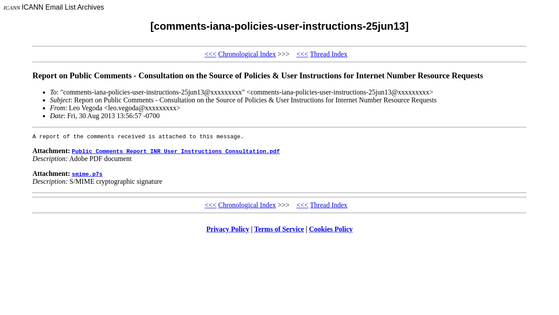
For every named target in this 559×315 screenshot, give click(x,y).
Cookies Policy (331, 230)
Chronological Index (247, 54)
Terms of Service (279, 230)
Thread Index (328, 54)
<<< (210, 54)
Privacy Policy (227, 230)
